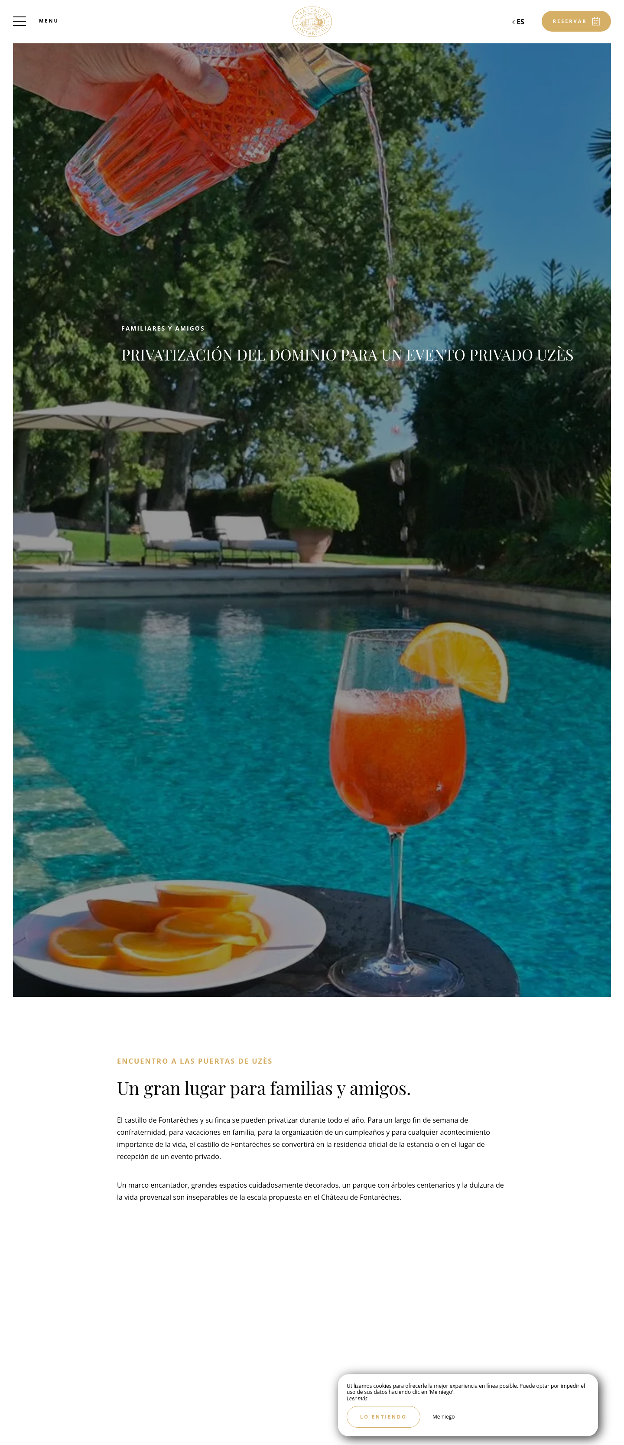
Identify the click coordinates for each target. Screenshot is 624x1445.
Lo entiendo (383, 1416)
